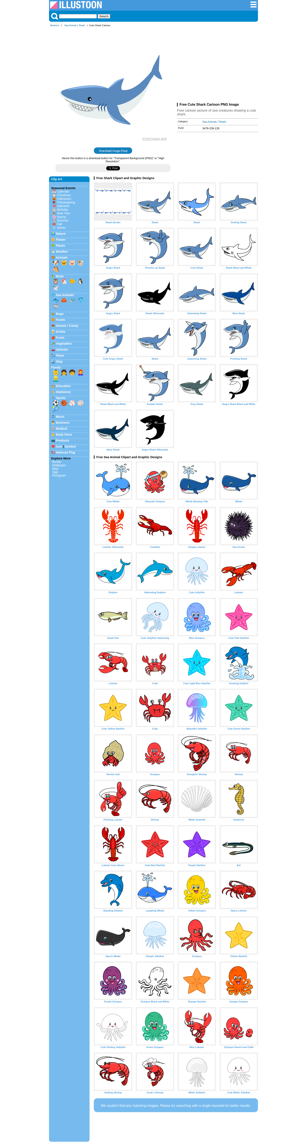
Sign (55, 472)
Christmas (64, 195)
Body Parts (64, 434)
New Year (63, 213)
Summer (62, 220)
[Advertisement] (217, 65)
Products (62, 440)
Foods (60, 319)
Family (56, 367)
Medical (61, 428)
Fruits (60, 337)
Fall (59, 224)
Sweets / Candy (67, 325)
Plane (60, 355)
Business (63, 422)
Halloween (64, 198)
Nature (61, 233)
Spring (61, 217)
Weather (62, 251)
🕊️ (55, 288)
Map (55, 468)
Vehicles (62, 349)
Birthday (62, 209)
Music (60, 416)
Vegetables (64, 343)
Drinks (60, 331)
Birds (60, 276)
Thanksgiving (66, 202)
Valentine (63, 206)
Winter (61, 227)
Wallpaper (59, 465)
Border (56, 462)
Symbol (70, 446)
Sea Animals (65, 295)
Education (63, 386)
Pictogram (59, 475)
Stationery (63, 392)
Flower (61, 239)
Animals (62, 257)
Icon (59, 446)
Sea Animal (70, 25)
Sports (61, 398)
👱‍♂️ (55, 379)
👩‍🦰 (80, 372)
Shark (82, 25)
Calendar (63, 191)
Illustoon (54, 25)
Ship (59, 361)
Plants (60, 245)
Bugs (60, 313)
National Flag (65, 452)
